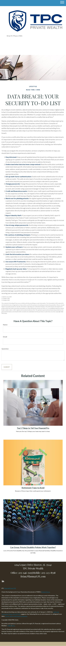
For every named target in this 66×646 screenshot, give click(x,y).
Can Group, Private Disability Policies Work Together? (33, 547)
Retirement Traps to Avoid (33, 488)
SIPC (13, 625)
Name (5, 325)
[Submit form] (7, 367)
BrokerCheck (45, 592)
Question (5, 349)
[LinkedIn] (3, 580)
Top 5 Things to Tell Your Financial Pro (33, 428)
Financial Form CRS (10, 588)
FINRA (9, 625)
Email (5, 337)
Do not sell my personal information (16, 616)
